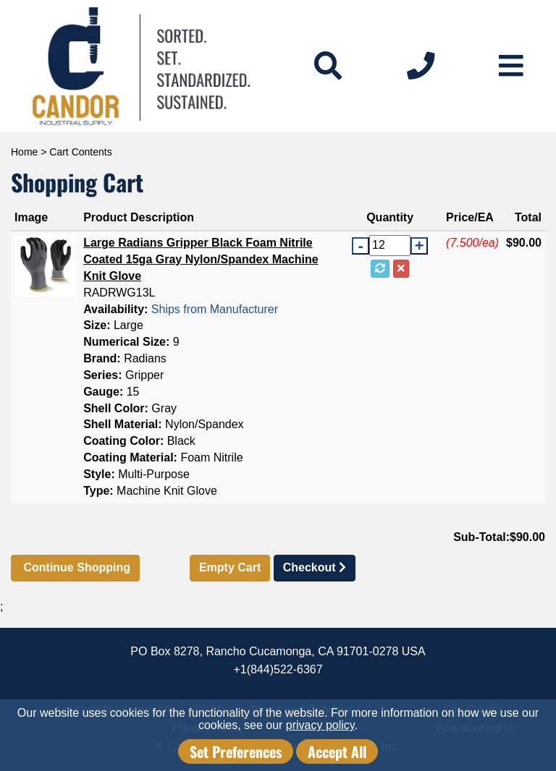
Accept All (337, 751)
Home (24, 152)
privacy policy (320, 725)
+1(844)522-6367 (277, 669)
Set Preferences (236, 751)
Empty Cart (230, 567)
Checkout (314, 567)
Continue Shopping (75, 567)
